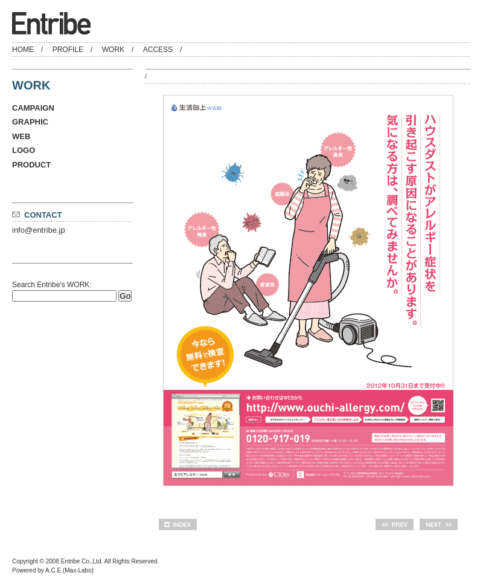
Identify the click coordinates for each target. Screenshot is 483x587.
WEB (21, 136)
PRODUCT (31, 164)
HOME (23, 49)
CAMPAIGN (33, 107)
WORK (113, 49)
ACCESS (158, 49)
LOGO (23, 150)
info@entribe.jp (38, 230)
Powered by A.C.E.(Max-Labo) (53, 570)
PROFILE (68, 49)
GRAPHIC (30, 121)
